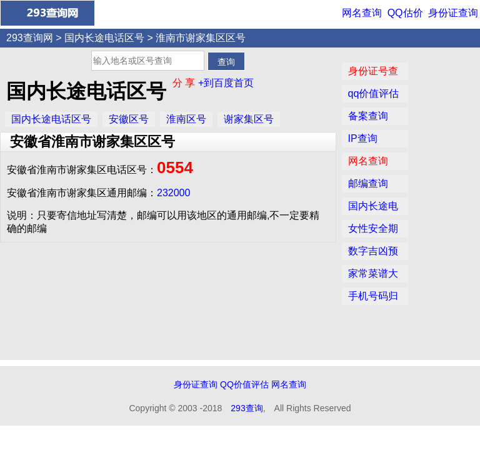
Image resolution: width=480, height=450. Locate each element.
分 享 (185, 83)
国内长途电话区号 (104, 37)
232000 (173, 193)
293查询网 (29, 37)
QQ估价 (405, 13)
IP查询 (363, 138)
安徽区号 (129, 119)
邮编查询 (368, 183)
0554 (175, 167)
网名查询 (362, 13)
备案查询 (368, 116)
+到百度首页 (226, 83)
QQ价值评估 (244, 384)
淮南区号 (186, 119)
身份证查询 (453, 13)
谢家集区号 (249, 119)
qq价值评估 (373, 93)
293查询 (246, 408)
